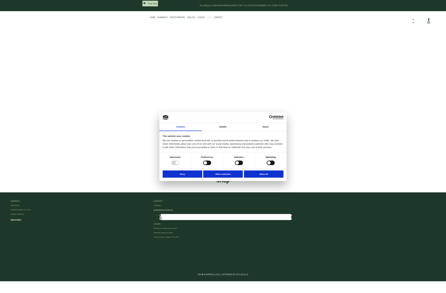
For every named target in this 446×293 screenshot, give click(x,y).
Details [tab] (223, 127)
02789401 (206, 5)
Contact (218, 17)
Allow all (263, 174)
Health (190, 17)
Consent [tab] (180, 127)
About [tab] (265, 127)
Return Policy (16, 220)
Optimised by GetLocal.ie (235, 274)
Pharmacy (162, 17)
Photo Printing (177, 17)
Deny (182, 174)
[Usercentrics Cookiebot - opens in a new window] (271, 117)
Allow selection (223, 174)
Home (152, 17)
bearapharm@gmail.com (228, 5)
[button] (150, 3)
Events (201, 17)
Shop (209, 17)
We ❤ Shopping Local (209, 274)
